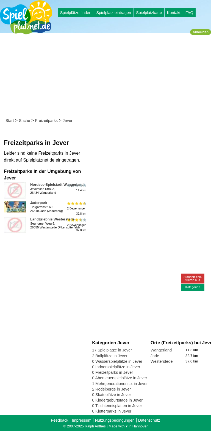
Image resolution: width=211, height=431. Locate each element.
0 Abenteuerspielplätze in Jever (119, 378)
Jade (155, 356)
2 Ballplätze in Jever (109, 356)
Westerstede (162, 361)
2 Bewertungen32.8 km (76, 208)
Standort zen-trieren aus (193, 278)
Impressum (81, 420)
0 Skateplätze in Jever (111, 394)
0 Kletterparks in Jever (111, 411)
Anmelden (201, 32)
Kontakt (174, 12)
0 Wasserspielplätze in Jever (117, 361)
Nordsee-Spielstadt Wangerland (57, 184)
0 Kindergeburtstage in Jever (117, 400)
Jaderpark (38, 203)
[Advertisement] (107, 76)
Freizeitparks (46, 120)
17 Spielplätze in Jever (112, 350)
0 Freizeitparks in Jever (112, 372)
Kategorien (192, 287)
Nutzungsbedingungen (115, 420)
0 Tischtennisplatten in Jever (117, 405)
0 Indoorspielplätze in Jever (116, 367)
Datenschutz (149, 420)
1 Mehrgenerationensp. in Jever (120, 383)
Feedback (59, 420)
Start (9, 120)
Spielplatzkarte (149, 12)
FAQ (189, 12)
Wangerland (161, 350)
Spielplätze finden (75, 12)
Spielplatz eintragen (113, 12)
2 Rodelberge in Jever (111, 389)
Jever (67, 120)
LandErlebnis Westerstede (52, 219)
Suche (24, 120)
